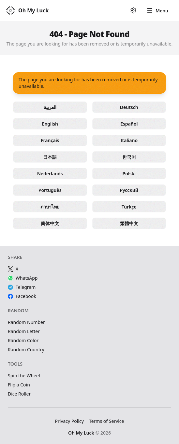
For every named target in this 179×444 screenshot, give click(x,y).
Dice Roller (19, 394)
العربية (50, 107)
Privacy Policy (69, 421)
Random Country (26, 349)
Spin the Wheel (24, 375)
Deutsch (129, 107)
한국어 (129, 157)
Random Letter (24, 331)
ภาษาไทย (49, 207)
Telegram (22, 287)
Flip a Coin (19, 385)
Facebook (22, 296)
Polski (129, 173)
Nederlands (50, 173)
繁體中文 (129, 223)
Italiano (129, 140)
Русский (129, 190)
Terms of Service (106, 421)
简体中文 (50, 223)
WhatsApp (22, 278)
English (50, 124)
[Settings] (133, 10)
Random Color (23, 340)
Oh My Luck (81, 433)
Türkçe (129, 207)
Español (129, 124)
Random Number (26, 322)
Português (50, 190)
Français (50, 140)
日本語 (50, 157)
